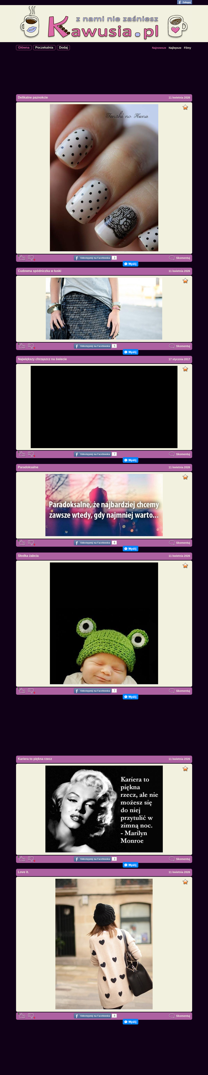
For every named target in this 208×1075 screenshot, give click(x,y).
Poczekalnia (44, 47)
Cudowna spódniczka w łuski (39, 271)
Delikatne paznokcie (33, 97)
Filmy (187, 47)
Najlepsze (175, 47)
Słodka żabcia (28, 555)
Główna (24, 47)
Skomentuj (179, 257)
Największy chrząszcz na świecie (42, 359)
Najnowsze (159, 47)
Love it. (23, 872)
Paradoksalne (28, 467)
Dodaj (63, 47)
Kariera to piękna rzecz (35, 758)
